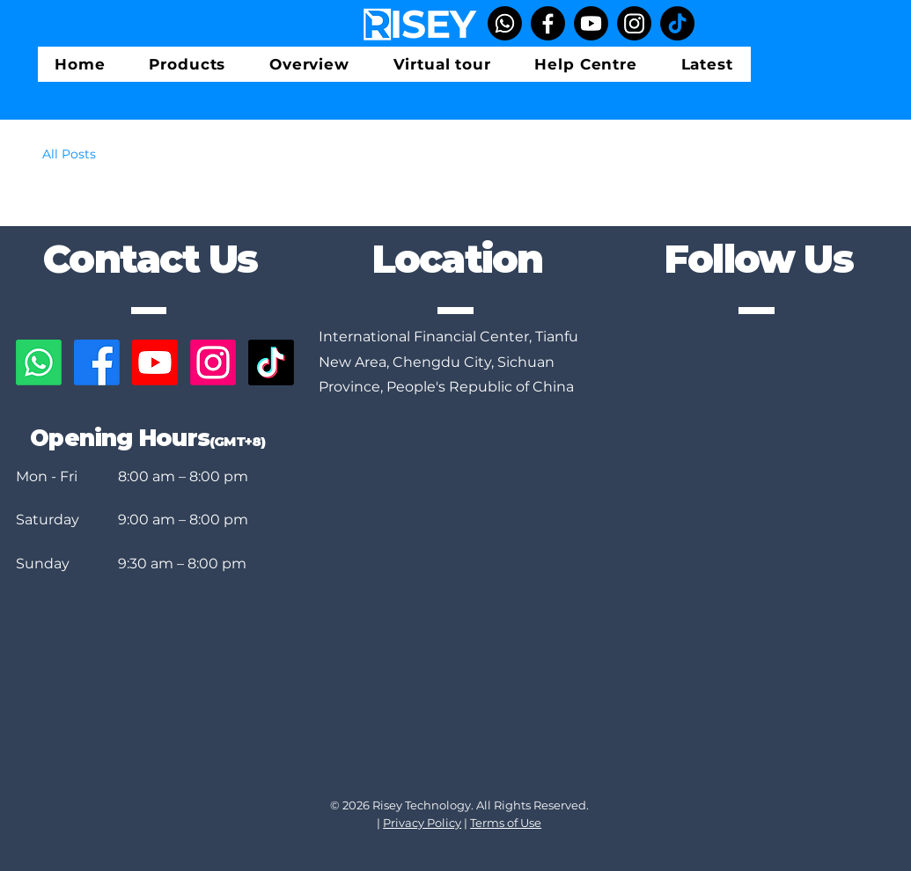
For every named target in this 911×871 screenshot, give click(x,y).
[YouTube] (591, 23)
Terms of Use (505, 823)
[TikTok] (677, 23)
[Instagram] (634, 23)
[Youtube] (155, 362)
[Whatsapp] (505, 23)
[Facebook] (548, 23)
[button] (188, 64)
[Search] (817, 23)
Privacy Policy (422, 823)
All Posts (69, 154)
